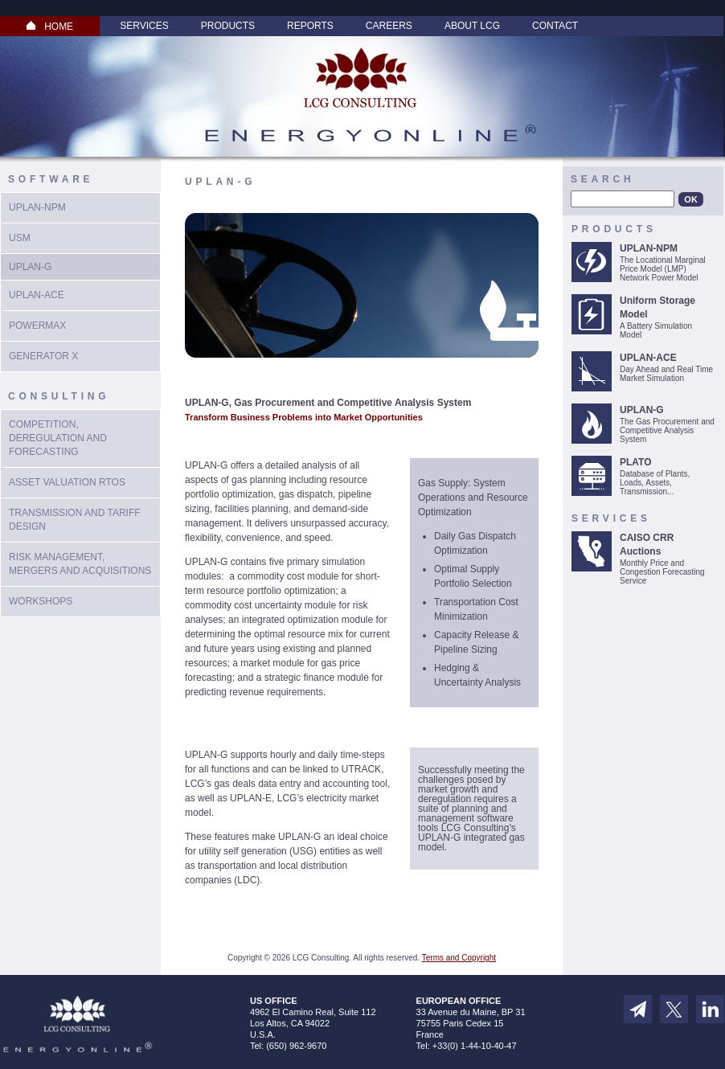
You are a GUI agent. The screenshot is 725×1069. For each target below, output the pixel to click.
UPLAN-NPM (37, 207)
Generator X (43, 356)
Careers (389, 25)
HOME (50, 26)
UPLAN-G (642, 410)
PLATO (636, 462)
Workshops (40, 601)
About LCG (472, 25)
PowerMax (37, 325)
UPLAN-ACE (36, 295)
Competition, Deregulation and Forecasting (58, 438)
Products (228, 25)
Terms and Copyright (459, 957)
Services (144, 25)
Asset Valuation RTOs (67, 482)
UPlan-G (30, 266)
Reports (310, 25)
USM (20, 238)
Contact (555, 25)
